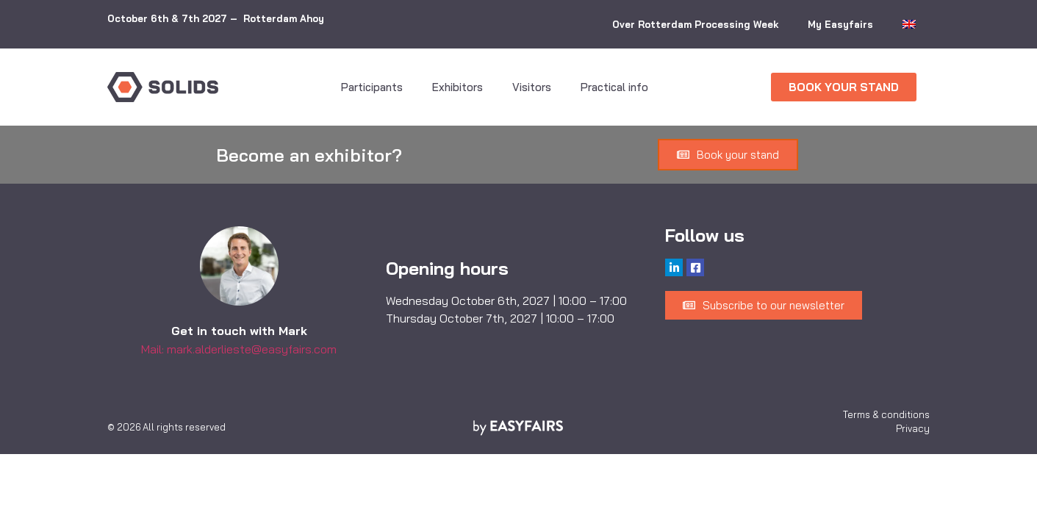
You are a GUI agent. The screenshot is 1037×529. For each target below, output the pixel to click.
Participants (372, 87)
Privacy (913, 428)
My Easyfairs (840, 24)
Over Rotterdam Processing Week (695, 24)
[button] (843, 87)
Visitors (531, 87)
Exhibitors (457, 87)
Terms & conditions (886, 414)
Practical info (614, 87)
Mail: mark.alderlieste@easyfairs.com (239, 349)
